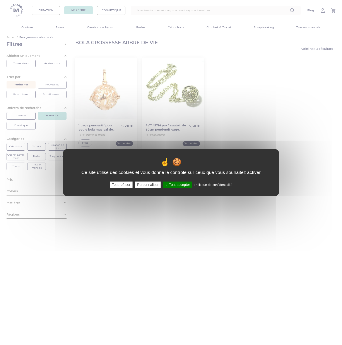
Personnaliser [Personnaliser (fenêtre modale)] (148, 184)
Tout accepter (177, 184)
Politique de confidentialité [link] (213, 184)
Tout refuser (121, 184)
